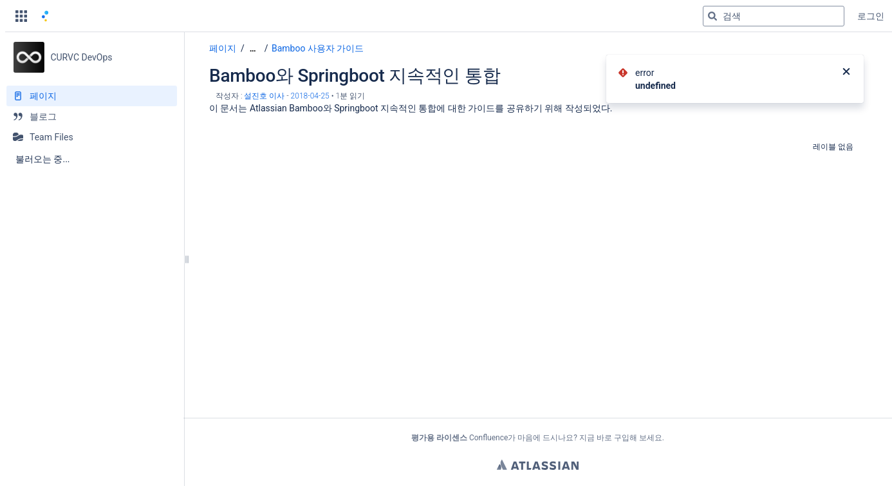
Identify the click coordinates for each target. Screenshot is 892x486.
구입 (621, 437)
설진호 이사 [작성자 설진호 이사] (264, 95)
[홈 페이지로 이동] (45, 16)
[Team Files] (91, 137)
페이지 (222, 48)
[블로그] (91, 116)
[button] (21, 16)
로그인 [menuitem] (870, 16)
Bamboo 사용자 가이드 (318, 48)
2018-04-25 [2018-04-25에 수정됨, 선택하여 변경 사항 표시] (310, 95)
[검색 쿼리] (773, 16)
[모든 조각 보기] (253, 48)
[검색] (712, 16)
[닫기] (846, 72)
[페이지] (91, 96)
